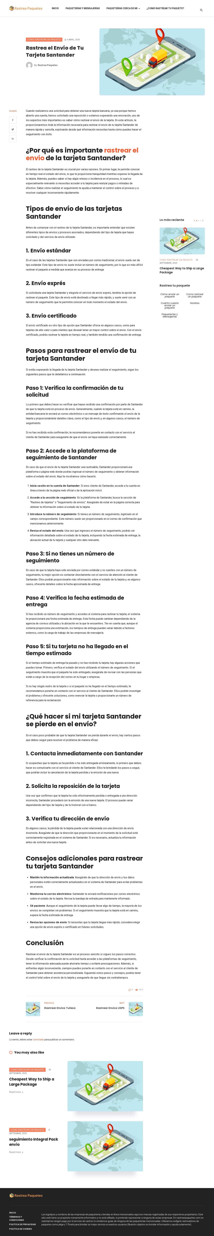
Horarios (194, 303)
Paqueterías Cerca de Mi (121, 8)
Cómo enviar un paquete (169, 295)
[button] (197, 221)
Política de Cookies (20, 1229)
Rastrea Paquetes (48, 65)
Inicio (55, 8)
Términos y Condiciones (16, 1218)
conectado (38, 1039)
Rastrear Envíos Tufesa (59, 1008)
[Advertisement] (182, 159)
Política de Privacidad (22, 1224)
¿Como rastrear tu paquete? (165, 8)
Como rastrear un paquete (44, 39)
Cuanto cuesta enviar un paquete (170, 305)
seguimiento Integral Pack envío (33, 1142)
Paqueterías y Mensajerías (83, 8)
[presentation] (194, 221)
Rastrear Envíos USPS (110, 1008)
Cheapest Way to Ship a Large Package (31, 1082)
